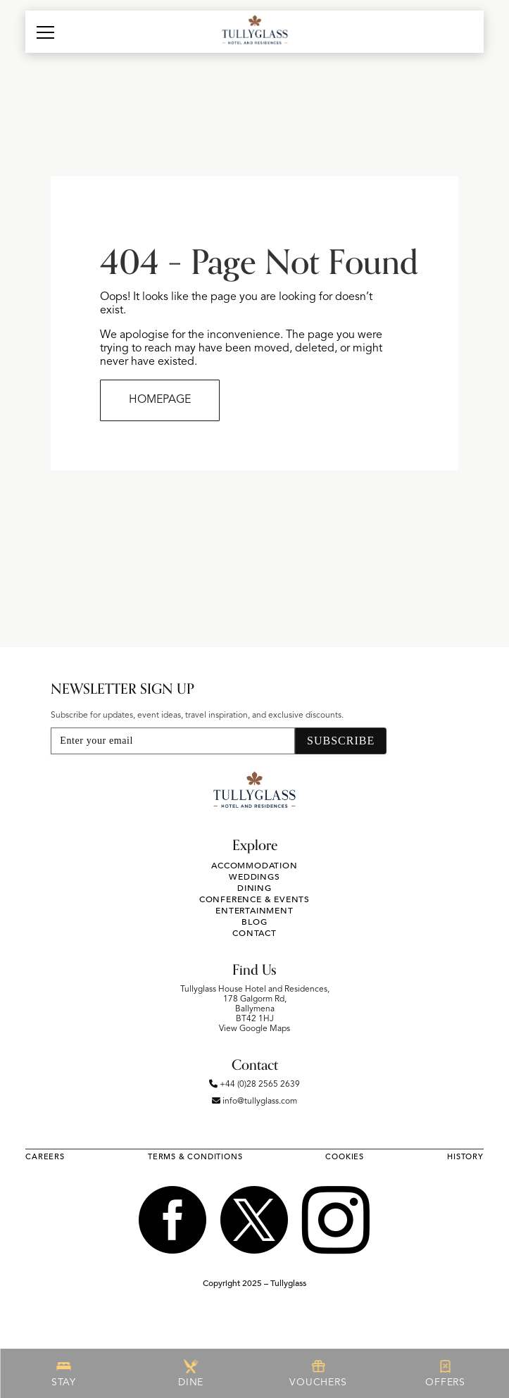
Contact (254, 933)
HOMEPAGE (160, 400)
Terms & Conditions (195, 1157)
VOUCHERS (317, 1373)
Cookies (344, 1157)
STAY (63, 1373)
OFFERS (445, 1373)
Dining (254, 888)
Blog (254, 922)
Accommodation (254, 865)
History (465, 1157)
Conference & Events (254, 899)
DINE (190, 1373)
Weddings (254, 876)
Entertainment (254, 910)
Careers (45, 1157)
